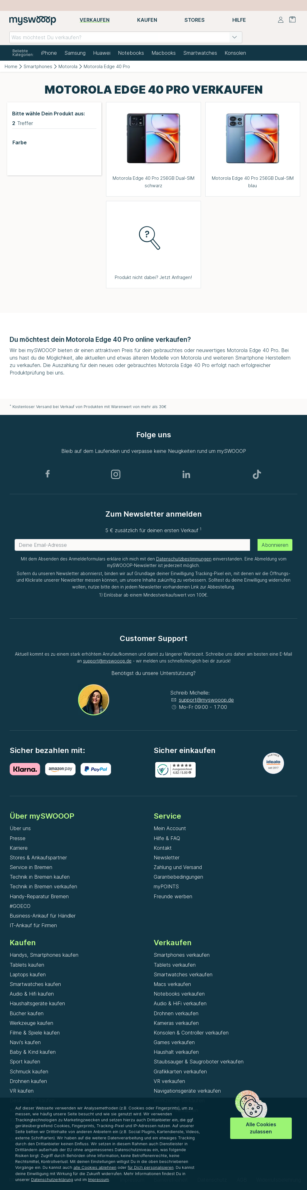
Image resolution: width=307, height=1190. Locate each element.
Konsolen (235, 53)
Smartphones (38, 66)
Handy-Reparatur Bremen (39, 896)
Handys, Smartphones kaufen (44, 955)
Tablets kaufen (27, 965)
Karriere (19, 848)
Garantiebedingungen (178, 877)
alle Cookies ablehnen (94, 1167)
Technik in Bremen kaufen (40, 877)
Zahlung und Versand (178, 867)
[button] (234, 37)
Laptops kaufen (28, 974)
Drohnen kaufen (28, 1081)
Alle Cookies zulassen (261, 1128)
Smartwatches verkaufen (183, 974)
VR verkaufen (169, 1081)
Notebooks (131, 53)
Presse (18, 838)
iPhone (49, 53)
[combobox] (126, 37)
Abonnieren (275, 545)
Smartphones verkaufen (182, 955)
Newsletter (166, 857)
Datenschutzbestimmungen (184, 558)
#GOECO (20, 906)
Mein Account (170, 828)
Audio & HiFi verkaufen (180, 1003)
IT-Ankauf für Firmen (33, 925)
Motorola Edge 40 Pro (107, 66)
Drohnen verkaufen (176, 1013)
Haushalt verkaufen (176, 1052)
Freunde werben (173, 896)
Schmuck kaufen (29, 1071)
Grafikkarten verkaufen (180, 1071)
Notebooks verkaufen (179, 994)
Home (11, 66)
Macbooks (163, 53)
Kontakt (163, 848)
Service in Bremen (31, 867)
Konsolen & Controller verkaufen (191, 1033)
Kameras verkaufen (176, 1023)
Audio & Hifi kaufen (32, 994)
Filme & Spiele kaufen (35, 1033)
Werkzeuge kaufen (31, 1023)
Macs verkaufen (172, 984)
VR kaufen (22, 1091)
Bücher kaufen (27, 1013)
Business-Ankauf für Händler (43, 916)
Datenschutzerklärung (52, 1179)
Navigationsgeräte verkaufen (187, 1091)
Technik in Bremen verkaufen (43, 886)
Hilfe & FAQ (167, 838)
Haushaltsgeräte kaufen (37, 1003)
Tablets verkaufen (175, 965)
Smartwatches (200, 53)
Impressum (98, 1179)
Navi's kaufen (25, 1042)
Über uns (20, 828)
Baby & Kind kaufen (33, 1052)
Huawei (101, 53)
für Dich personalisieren (151, 1167)
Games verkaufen (174, 1042)
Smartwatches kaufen (35, 984)
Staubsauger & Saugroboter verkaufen (199, 1061)
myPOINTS (166, 886)
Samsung (75, 53)
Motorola (67, 66)
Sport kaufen (25, 1061)
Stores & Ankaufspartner (38, 857)
